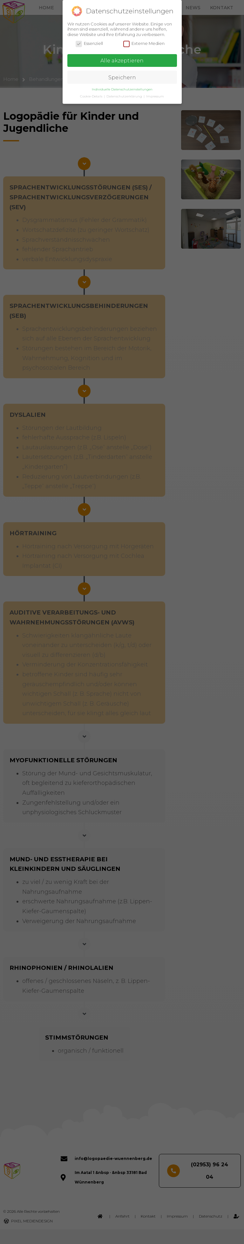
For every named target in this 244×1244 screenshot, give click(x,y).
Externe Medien (144, 43)
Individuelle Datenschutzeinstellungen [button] (122, 89)
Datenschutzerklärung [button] (124, 96)
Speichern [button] (122, 77)
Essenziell (89, 43)
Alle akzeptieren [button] (122, 60)
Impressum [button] (155, 96)
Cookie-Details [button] (91, 96)
